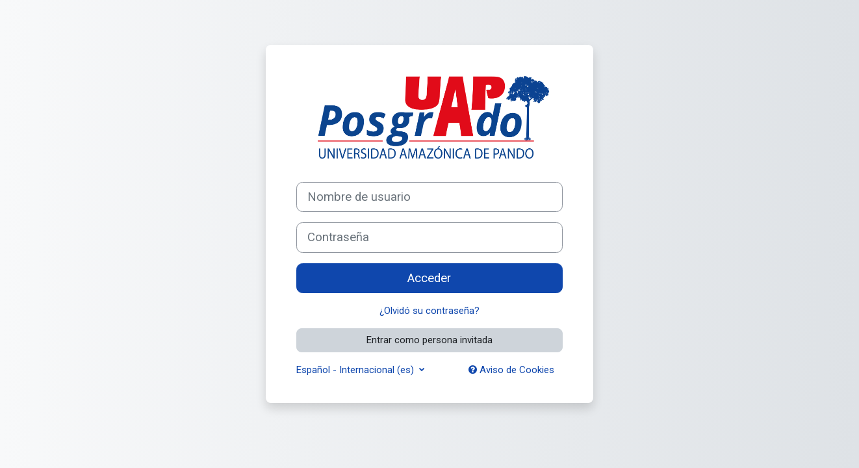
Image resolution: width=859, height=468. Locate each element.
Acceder (429, 278)
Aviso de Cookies (511, 370)
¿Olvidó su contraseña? (429, 311)
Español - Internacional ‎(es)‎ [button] (356, 370)
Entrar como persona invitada (429, 340)
